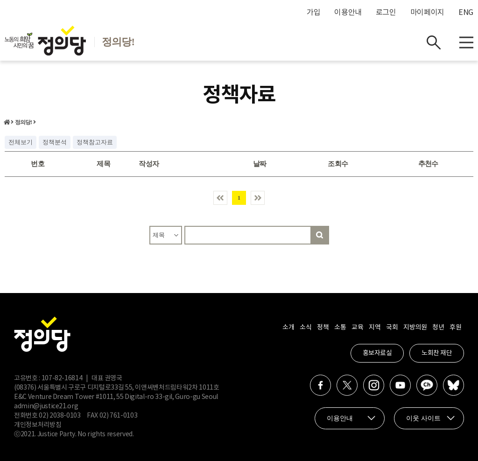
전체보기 (20, 142)
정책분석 (54, 142)
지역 (374, 327)
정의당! (23, 122)
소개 (288, 327)
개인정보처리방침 (37, 425)
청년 (438, 327)
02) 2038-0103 (59, 415)
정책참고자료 (95, 142)
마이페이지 (427, 12)
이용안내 (348, 12)
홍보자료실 (377, 353)
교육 (357, 327)
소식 (305, 327)
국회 (392, 327)
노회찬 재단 (437, 353)
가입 (313, 12)
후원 (455, 327)
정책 (323, 327)
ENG (465, 12)
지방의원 (415, 327)
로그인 (386, 12)
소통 (340, 327)
